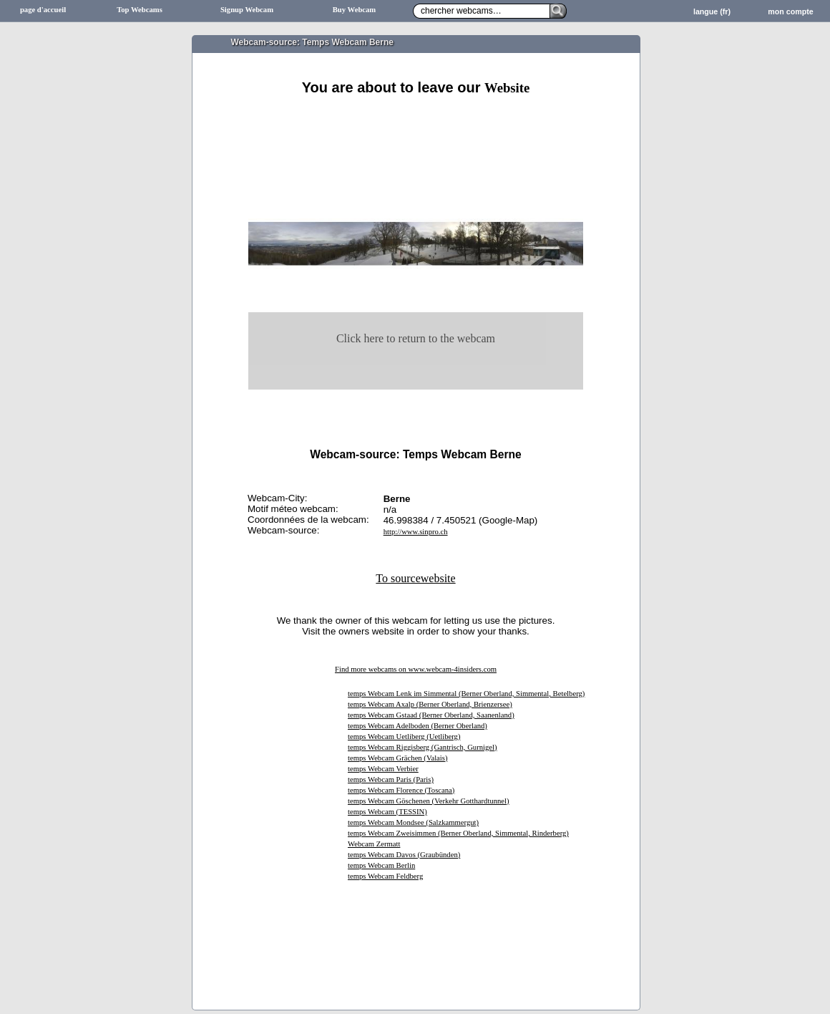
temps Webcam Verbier (383, 769)
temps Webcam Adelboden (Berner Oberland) (417, 726)
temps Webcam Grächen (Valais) (398, 758)
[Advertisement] (415, 112)
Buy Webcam (354, 10)
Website (506, 87)
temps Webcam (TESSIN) (387, 812)
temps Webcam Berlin (381, 865)
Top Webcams (139, 10)
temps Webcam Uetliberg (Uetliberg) (404, 736)
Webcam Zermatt (374, 844)
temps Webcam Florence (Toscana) (401, 790)
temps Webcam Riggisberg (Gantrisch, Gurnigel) (422, 747)
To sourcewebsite (415, 578)
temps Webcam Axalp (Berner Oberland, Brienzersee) (430, 704)
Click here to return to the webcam (415, 338)
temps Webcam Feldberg (385, 876)
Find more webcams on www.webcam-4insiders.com (416, 669)
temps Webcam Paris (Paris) (391, 779)
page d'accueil (43, 10)
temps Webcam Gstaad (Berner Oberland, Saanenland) (431, 715)
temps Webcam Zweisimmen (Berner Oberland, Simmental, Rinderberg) (458, 833)
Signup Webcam (246, 10)
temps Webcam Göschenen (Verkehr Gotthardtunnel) (428, 801)
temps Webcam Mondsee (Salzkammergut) (413, 822)
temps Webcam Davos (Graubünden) (404, 855)
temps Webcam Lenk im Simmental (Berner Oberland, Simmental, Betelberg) (466, 693)
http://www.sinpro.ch (416, 532)
